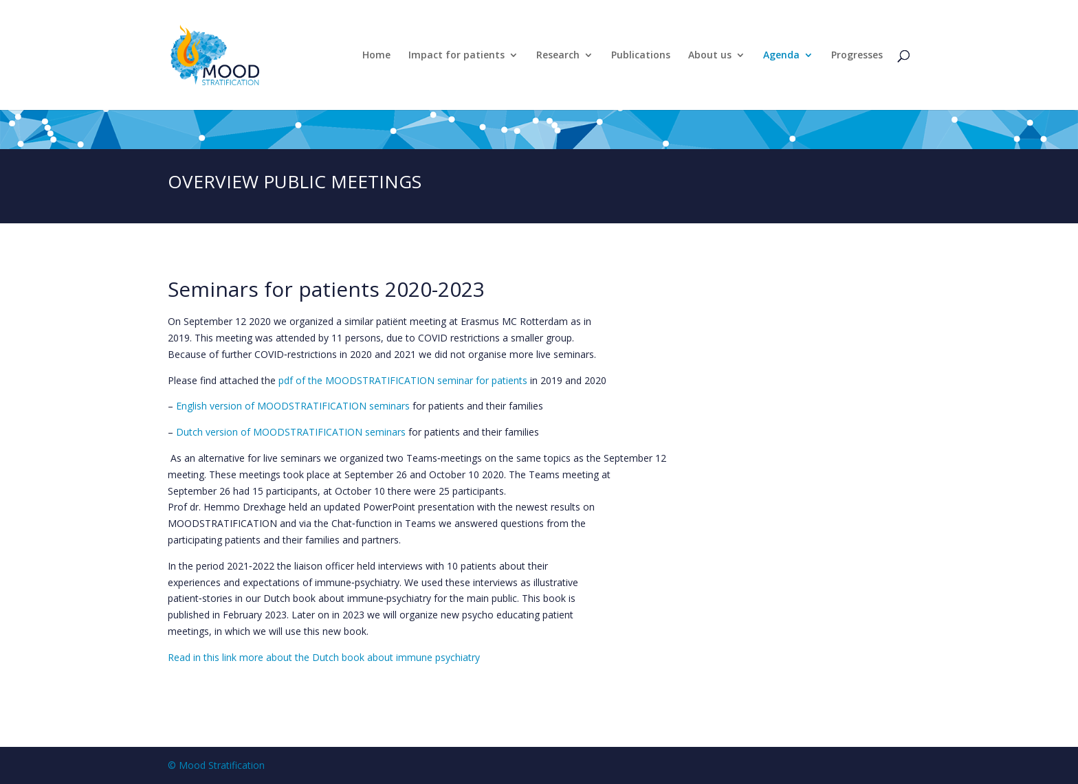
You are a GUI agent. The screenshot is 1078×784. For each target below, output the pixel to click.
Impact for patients (456, 55)
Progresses (857, 55)
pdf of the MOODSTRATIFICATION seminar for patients (402, 380)
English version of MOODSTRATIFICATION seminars (293, 405)
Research (558, 55)
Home (376, 55)
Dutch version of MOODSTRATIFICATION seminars (291, 431)
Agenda (781, 55)
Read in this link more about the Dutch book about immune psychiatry (324, 657)
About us (710, 55)
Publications (640, 55)
